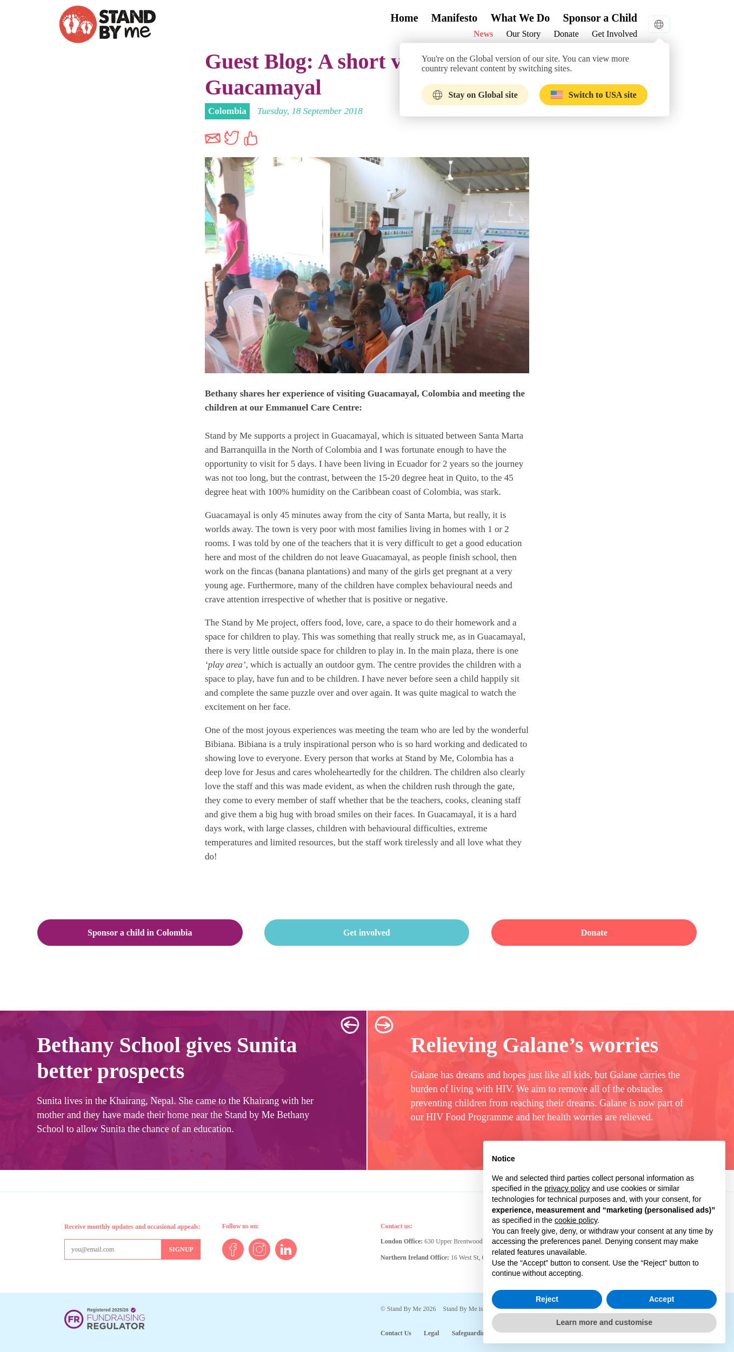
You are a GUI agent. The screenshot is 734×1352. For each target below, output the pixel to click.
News (483, 33)
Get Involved (614, 33)
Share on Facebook (251, 138)
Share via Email (213, 138)
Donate (566, 33)
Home (404, 18)
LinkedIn (286, 1249)
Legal (431, 1333)
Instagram (259, 1249)
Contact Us (396, 1333)
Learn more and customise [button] (604, 1322)
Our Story (523, 33)
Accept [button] (662, 1299)
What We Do (520, 18)
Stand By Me (107, 24)
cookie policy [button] (576, 1220)
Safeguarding (470, 1333)
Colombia (227, 111)
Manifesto (454, 18)
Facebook (233, 1249)
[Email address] (113, 1249)
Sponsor (600, 18)
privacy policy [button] (567, 1188)
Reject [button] (547, 1299)
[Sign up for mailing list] (181, 1249)
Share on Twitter (232, 138)
